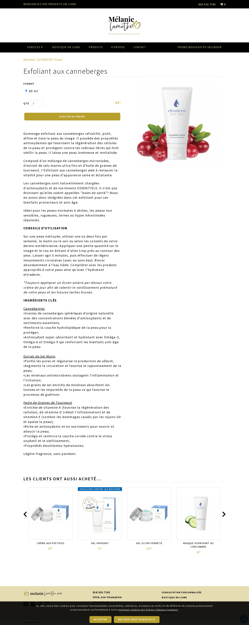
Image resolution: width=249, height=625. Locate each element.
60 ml (31, 91)
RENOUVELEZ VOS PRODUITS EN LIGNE (49, 4)
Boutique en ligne (66, 47)
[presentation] (25, 515)
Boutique (29, 59)
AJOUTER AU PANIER (72, 116)
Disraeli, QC (101, 602)
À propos (118, 47)
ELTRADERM (44, 59)
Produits (96, 47)
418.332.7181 (207, 4)
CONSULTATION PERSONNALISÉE (181, 592)
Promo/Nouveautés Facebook (200, 47)
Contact (140, 47)
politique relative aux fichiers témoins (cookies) (148, 617)
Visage (59, 59)
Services (35, 47)
